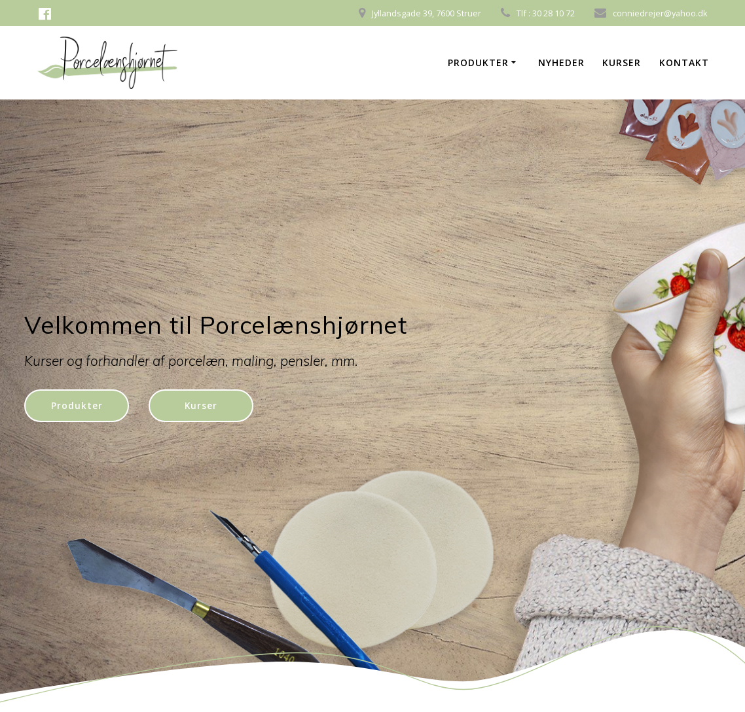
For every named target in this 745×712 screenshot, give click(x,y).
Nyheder (561, 62)
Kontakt (684, 62)
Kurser (621, 62)
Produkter (478, 62)
